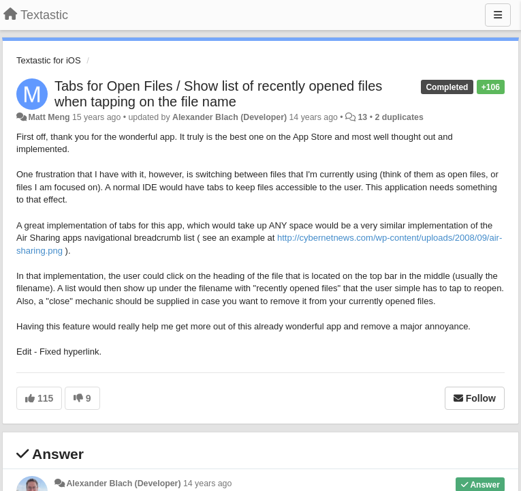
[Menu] (498, 15)
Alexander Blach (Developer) (229, 117)
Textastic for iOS (48, 60)
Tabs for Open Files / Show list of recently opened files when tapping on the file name (218, 93)
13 (363, 117)
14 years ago (207, 483)
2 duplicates (399, 117)
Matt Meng (48, 117)
